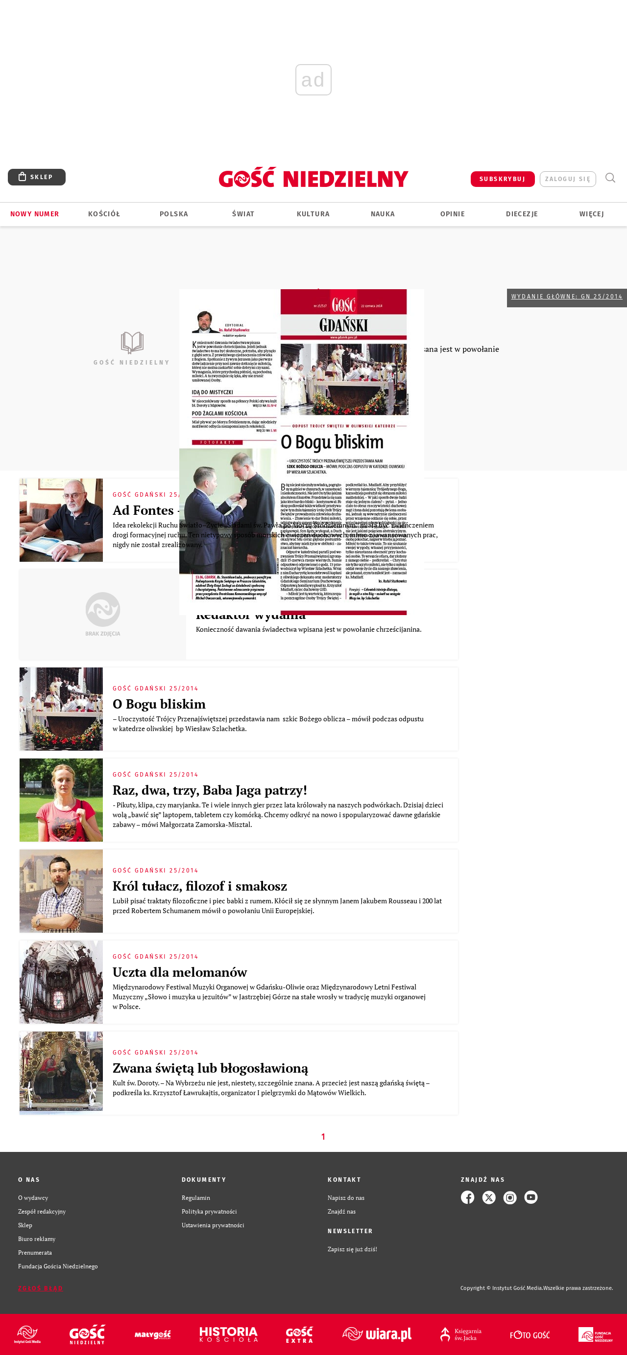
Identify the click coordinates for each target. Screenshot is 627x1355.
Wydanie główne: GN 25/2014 (567, 296)
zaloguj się (568, 179)
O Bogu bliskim (161, 703)
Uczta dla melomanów (180, 972)
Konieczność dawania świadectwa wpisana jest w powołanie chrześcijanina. (310, 629)
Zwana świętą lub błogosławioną (210, 1068)
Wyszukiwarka (610, 178)
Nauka (383, 214)
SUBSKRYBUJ (503, 179)
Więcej (591, 214)
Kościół (104, 214)
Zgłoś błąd (40, 1288)
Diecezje (522, 214)
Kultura (313, 214)
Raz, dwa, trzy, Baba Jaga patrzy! (212, 790)
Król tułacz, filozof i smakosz (200, 886)
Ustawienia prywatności (213, 1225)
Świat (243, 214)
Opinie (452, 214)
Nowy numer (35, 214)
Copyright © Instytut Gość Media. (501, 1288)
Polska (174, 214)
